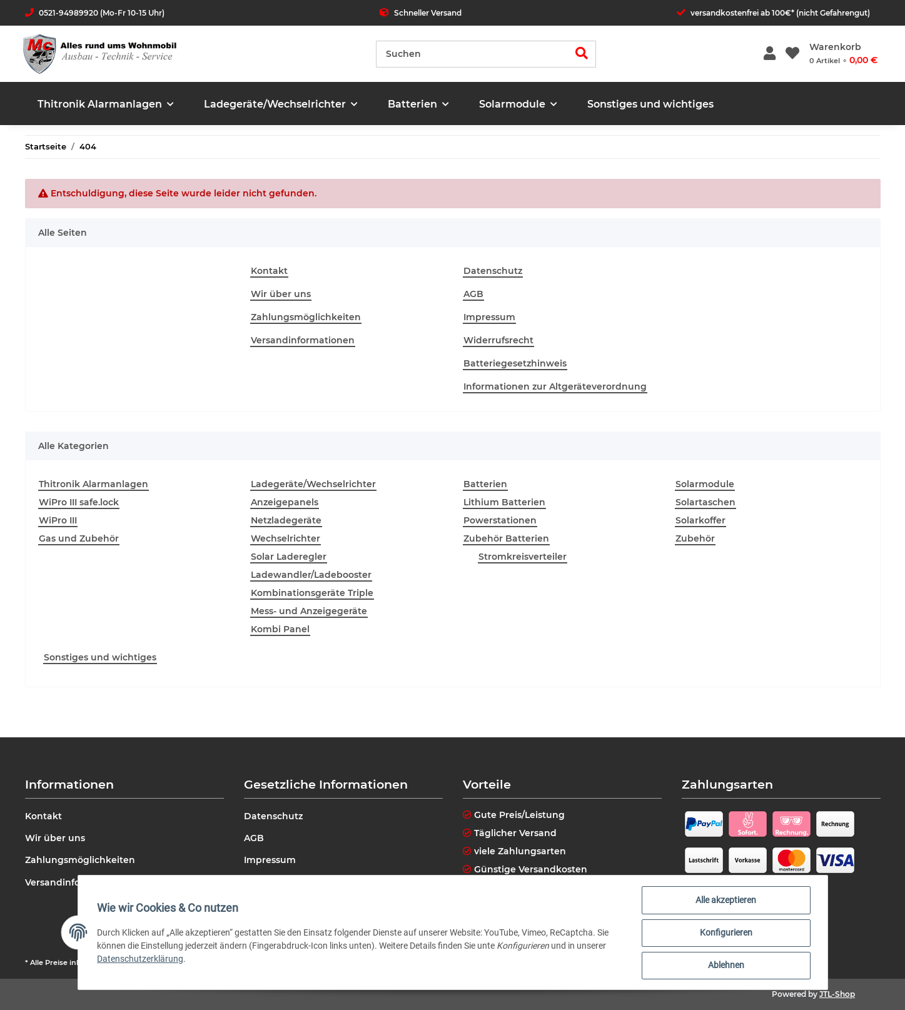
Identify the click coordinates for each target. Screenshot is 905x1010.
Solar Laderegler (288, 556)
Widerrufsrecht (498, 340)
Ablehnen (725, 966)
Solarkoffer (700, 520)
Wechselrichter (285, 538)
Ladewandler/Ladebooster (311, 574)
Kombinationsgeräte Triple (312, 592)
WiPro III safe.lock (79, 502)
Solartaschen (705, 502)
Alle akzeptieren (725, 901)
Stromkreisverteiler (522, 556)
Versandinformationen (303, 340)
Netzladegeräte (286, 520)
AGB (473, 294)
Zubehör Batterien (506, 538)
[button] (770, 54)
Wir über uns (281, 294)
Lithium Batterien (504, 502)
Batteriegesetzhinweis (515, 363)
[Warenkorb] (843, 54)
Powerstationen (500, 520)
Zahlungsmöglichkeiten (306, 317)
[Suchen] (472, 54)
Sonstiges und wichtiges (100, 657)
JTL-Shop (837, 994)
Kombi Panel (280, 629)
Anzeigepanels (284, 502)
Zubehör (695, 538)
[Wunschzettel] (792, 54)
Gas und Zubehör (79, 538)
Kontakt (269, 270)
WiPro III (58, 520)
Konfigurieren (725, 933)
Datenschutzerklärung (141, 959)
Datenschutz (492, 270)
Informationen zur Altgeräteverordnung (555, 386)
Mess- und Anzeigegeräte (309, 611)
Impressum (489, 317)
